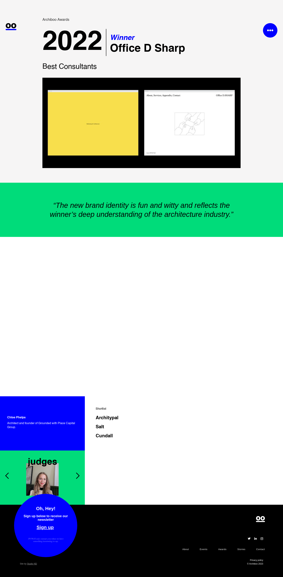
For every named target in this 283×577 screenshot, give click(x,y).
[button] (7, 450)
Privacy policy (256, 560)
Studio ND (32, 564)
